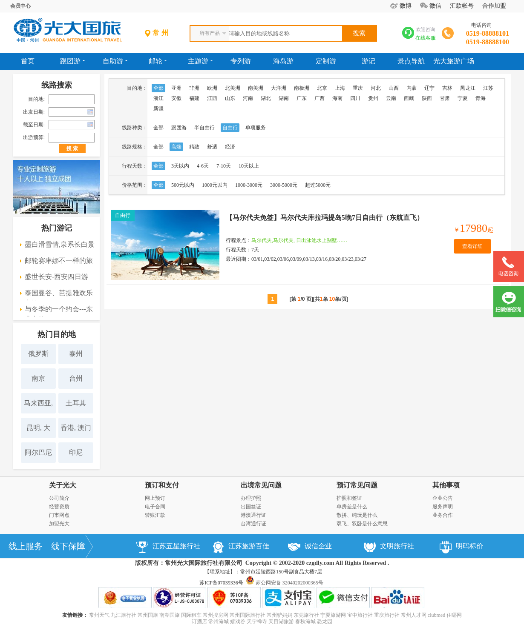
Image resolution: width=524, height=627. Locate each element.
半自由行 (204, 128)
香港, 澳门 (75, 427)
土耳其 (76, 403)
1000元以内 (214, 185)
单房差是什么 (352, 507)
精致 (194, 147)
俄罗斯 (38, 353)
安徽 (176, 98)
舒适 (212, 147)
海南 (337, 98)
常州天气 (99, 615)
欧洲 (212, 88)
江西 (212, 98)
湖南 (284, 98)
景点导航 (411, 61)
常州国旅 (148, 615)
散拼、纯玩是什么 (357, 515)
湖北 (266, 98)
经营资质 (59, 507)
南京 (38, 378)
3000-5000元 (283, 185)
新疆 (158, 108)
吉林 (447, 88)
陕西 (427, 98)
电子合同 (155, 507)
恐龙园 (324, 621)
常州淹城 (218, 621)
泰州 (76, 353)
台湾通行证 (253, 524)
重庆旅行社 (387, 615)
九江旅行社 (123, 615)
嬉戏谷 (237, 621)
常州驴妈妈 (279, 615)
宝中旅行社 (360, 615)
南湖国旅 (169, 615)
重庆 (358, 88)
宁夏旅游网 (333, 615)
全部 (158, 88)
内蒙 (411, 88)
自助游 (115, 61)
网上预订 (155, 498)
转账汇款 (155, 515)
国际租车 (191, 615)
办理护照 (251, 498)
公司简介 (59, 498)
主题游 (200, 61)
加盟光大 (59, 524)
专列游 (240, 61)
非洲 (194, 88)
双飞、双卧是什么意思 (362, 524)
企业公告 (442, 498)
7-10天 (223, 166)
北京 (322, 88)
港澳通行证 (253, 515)
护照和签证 (349, 498)
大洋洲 (278, 88)
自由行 (230, 128)
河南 (248, 98)
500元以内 (182, 185)
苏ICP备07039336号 (221, 583)
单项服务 (255, 128)
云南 (391, 98)
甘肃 (445, 98)
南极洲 (301, 88)
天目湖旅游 (281, 621)
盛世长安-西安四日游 (56, 276)
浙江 (158, 98)
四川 (355, 98)
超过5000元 (318, 185)
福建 (194, 98)
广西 (319, 98)
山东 (230, 98)
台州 (76, 378)
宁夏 (463, 98)
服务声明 (442, 507)
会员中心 (20, 6)
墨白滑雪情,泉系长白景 (60, 244)
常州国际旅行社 (247, 615)
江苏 (488, 88)
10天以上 (249, 166)
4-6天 (203, 166)
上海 (340, 88)
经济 (230, 147)
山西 (394, 88)
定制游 (326, 61)
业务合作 (442, 515)
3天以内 (180, 166)
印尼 (76, 452)
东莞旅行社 (306, 615)
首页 (28, 61)
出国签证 (251, 507)
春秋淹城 (305, 621)
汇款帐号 (462, 6)
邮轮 (158, 61)
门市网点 (59, 515)
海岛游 (283, 61)
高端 (176, 147)
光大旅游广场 (453, 61)
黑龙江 (467, 88)
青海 (480, 98)
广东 (302, 98)
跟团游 (72, 61)
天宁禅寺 (257, 621)
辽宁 (429, 88)
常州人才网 (413, 615)
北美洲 (232, 88)
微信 (435, 6)
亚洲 (176, 88)
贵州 (373, 98)
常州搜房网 (215, 615)
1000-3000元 (248, 185)
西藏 (409, 98)
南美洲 (255, 88)
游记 (368, 61)
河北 (376, 88)
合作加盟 (494, 6)
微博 (406, 6)
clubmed (436, 615)
